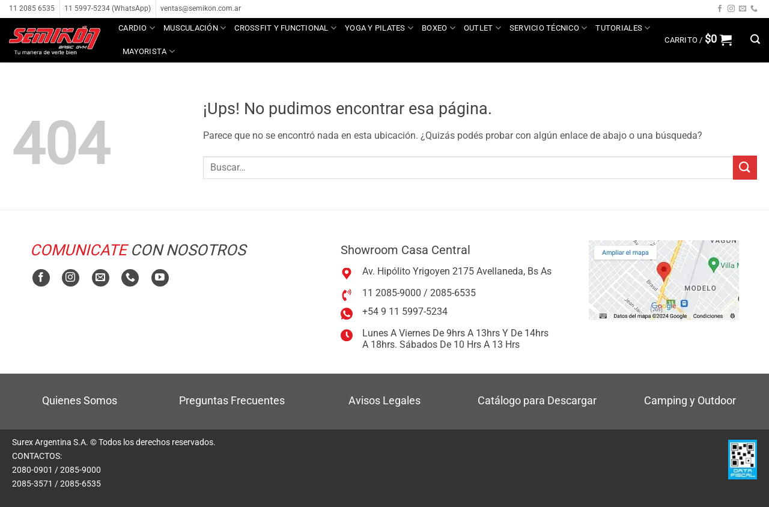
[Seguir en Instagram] (731, 9)
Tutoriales (622, 28)
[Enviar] (745, 167)
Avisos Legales (384, 400)
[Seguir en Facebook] (719, 9)
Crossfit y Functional (285, 28)
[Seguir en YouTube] (160, 278)
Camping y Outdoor (690, 400)
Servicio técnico (548, 28)
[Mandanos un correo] (742, 9)
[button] (698, 39)
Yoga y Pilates (379, 28)
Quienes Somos (79, 400)
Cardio (136, 28)
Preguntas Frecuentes (232, 400)
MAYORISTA (149, 51)
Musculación (194, 28)
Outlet (482, 28)
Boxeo (438, 28)
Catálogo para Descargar (537, 400)
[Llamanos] (754, 9)
